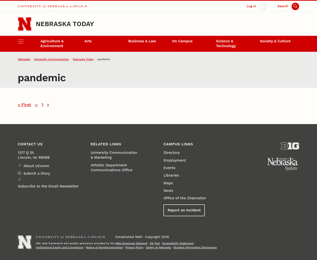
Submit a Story (36, 173)
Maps (168, 183)
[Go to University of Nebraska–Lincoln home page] (24, 24)
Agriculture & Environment (52, 43)
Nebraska (24, 59)
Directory (171, 152)
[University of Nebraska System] (283, 164)
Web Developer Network (131, 243)
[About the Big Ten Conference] (290, 146)
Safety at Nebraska (158, 247)
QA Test (155, 243)
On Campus (182, 41)
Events (169, 168)
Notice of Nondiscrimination (104, 247)
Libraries (171, 175)
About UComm (36, 166)
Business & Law (142, 41)
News (168, 190)
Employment (174, 160)
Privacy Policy (134, 247)
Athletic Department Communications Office (112, 167)
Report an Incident (184, 210)
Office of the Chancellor (184, 198)
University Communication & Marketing (114, 155)
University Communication (51, 59)
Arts (88, 41)
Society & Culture (275, 41)
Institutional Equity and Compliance (59, 247)
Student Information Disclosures (195, 247)
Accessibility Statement (178, 243)
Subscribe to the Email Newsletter (48, 186)
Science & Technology (226, 43)
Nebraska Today (65, 24)
